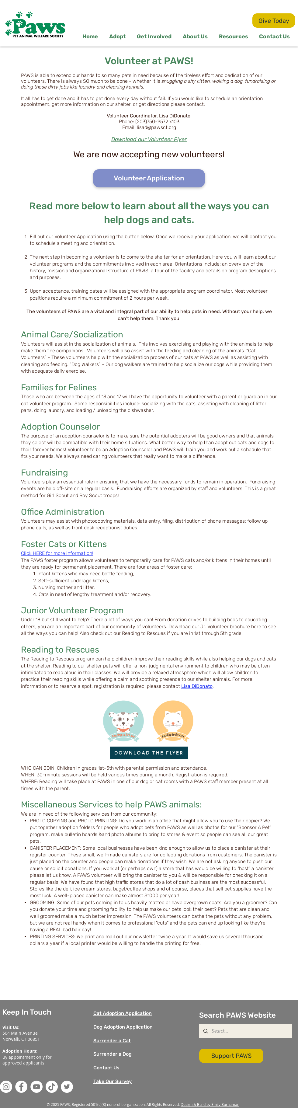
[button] (155, 36)
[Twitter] (67, 1087)
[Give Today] (273, 20)
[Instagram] (6, 1087)
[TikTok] (52, 1087)
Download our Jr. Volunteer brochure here (214, 626)
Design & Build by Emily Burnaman (210, 1104)
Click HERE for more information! (57, 553)
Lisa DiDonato (197, 686)
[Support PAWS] (231, 1056)
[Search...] (245, 1031)
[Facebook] (21, 1087)
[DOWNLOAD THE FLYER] (149, 753)
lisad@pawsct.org (156, 127)
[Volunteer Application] (149, 178)
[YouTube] (36, 1087)
